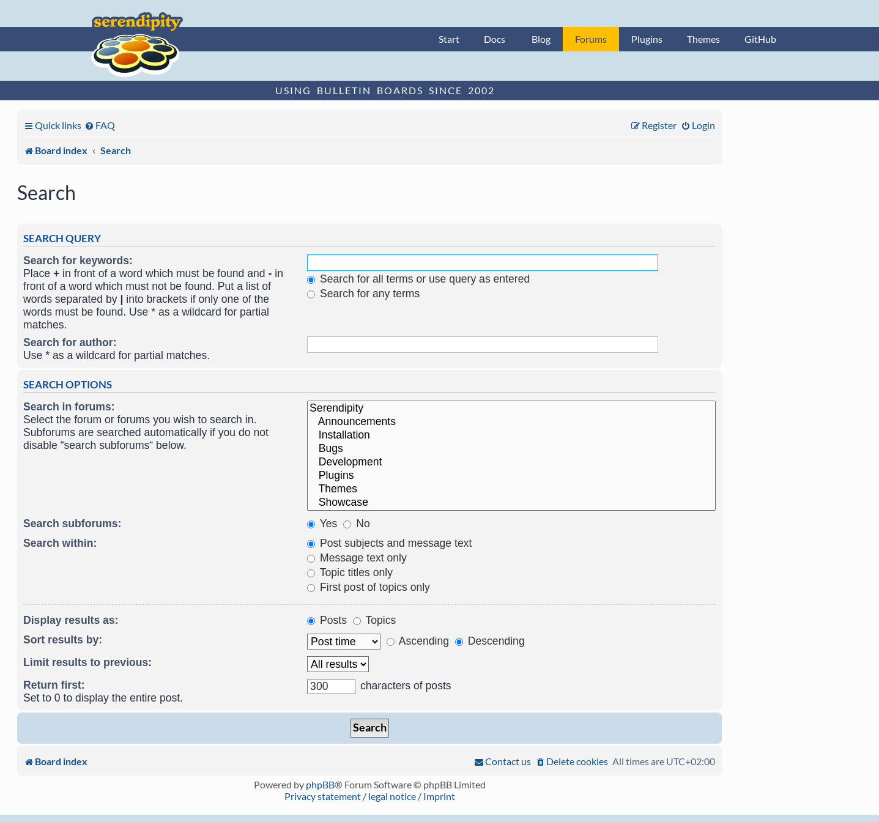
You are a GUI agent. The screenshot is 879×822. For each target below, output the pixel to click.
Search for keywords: (78, 260)
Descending (490, 641)
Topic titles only (350, 572)
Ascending (418, 641)
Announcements (511, 422)
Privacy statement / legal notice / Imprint (369, 796)
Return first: (54, 685)
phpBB (320, 784)
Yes (322, 523)
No (356, 523)
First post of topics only (368, 587)
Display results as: (70, 620)
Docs (494, 39)
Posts (327, 620)
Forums (591, 39)
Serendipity (511, 408)
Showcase (511, 502)
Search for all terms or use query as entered (418, 279)
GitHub (760, 39)
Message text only (357, 558)
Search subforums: (72, 523)
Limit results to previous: (87, 662)
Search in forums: (69, 407)
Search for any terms (363, 293)
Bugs (511, 449)
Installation (511, 435)
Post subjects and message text (389, 543)
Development (511, 462)
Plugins (646, 39)
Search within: (60, 543)
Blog (541, 39)
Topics (374, 620)
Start (449, 39)
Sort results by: (62, 640)
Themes (703, 39)
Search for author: (70, 342)
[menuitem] (99, 125)
